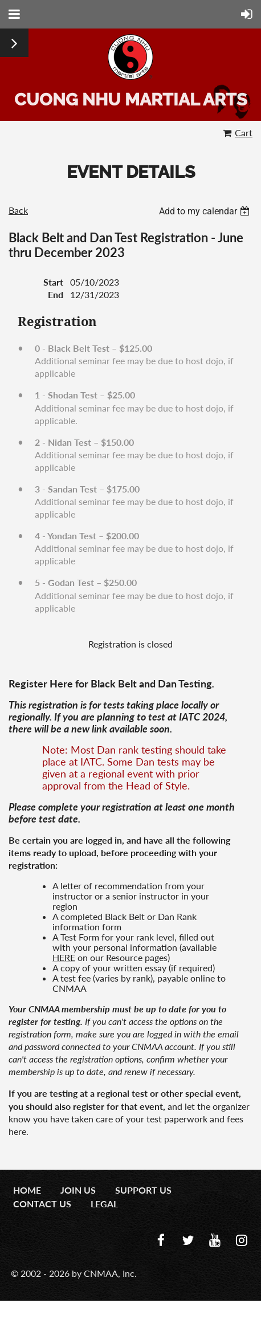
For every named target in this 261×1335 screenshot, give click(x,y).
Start (53, 281)
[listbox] (205, 211)
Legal (104, 1203)
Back (18, 210)
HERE (63, 957)
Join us (78, 1190)
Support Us (143, 1190)
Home (27, 1190)
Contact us (42, 1203)
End (55, 294)
